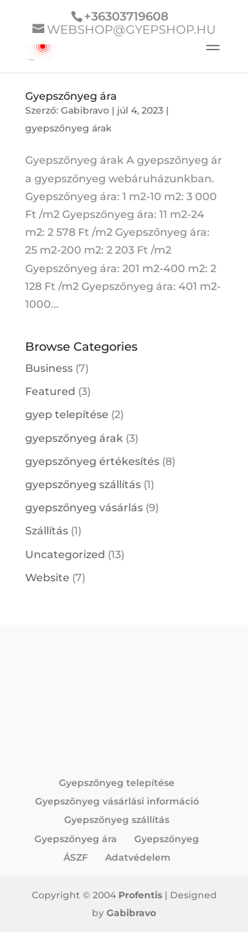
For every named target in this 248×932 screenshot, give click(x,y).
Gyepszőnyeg (166, 839)
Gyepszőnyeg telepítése (117, 783)
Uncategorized (65, 554)
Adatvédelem (138, 857)
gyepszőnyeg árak (68, 128)
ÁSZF (75, 857)
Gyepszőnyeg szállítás (116, 820)
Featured (50, 391)
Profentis (140, 895)
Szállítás (46, 530)
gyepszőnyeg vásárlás (84, 507)
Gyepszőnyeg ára (71, 96)
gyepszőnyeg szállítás (83, 484)
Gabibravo (85, 110)
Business (49, 368)
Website (47, 577)
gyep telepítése (66, 414)
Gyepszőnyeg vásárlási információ (117, 801)
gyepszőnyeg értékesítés (92, 461)
